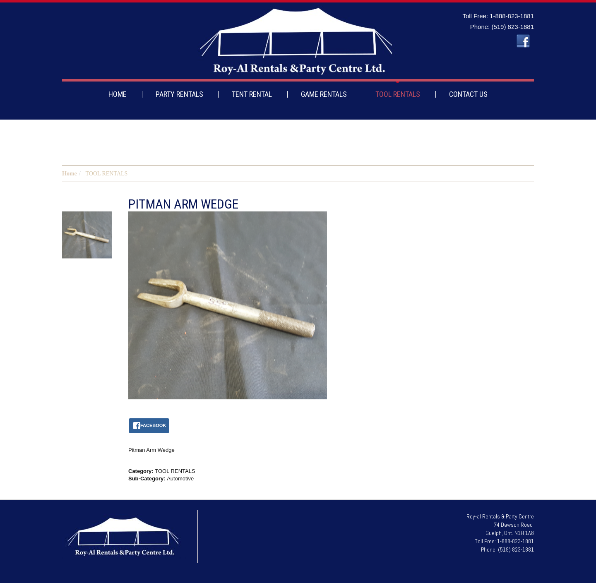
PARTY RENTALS (179, 94)
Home (69, 173)
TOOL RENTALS (397, 94)
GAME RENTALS (324, 94)
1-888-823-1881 (512, 15)
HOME (117, 94)
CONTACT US (468, 94)
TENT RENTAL (252, 94)
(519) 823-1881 (512, 26)
